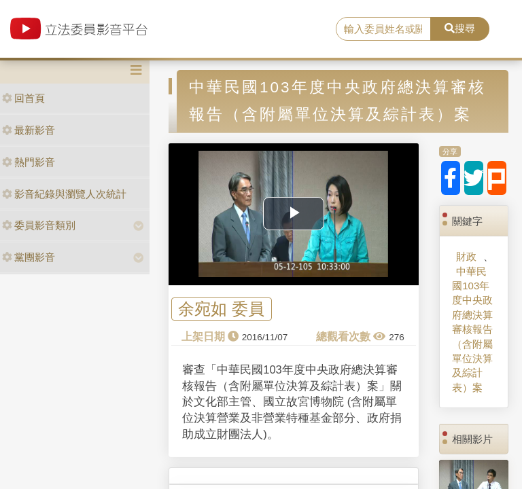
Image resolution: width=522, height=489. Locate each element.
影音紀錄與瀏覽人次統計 (64, 194)
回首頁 (23, 98)
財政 (466, 256)
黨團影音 (28, 257)
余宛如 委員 (221, 309)
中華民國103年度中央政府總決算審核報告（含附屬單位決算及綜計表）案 (472, 329)
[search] (383, 29)
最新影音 (28, 130)
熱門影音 (28, 162)
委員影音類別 (38, 225)
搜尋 (460, 28)
